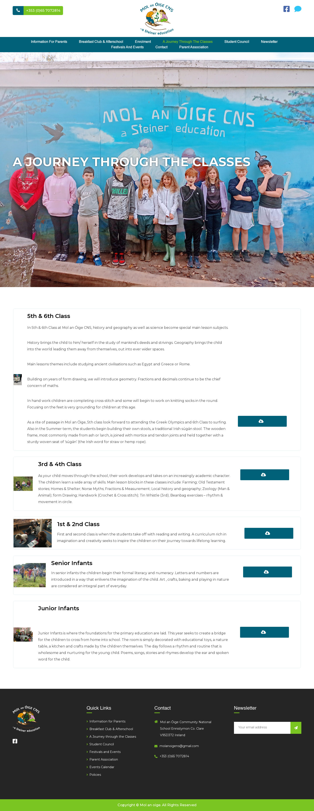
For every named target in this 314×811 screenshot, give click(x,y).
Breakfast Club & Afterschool (101, 42)
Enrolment (143, 42)
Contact (161, 47)
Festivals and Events (127, 47)
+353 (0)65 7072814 (43, 10)
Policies (95, 775)
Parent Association (193, 47)
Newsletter (269, 42)
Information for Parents (49, 42)
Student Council (236, 42)
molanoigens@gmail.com (179, 746)
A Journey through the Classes (188, 42)
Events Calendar (101, 767)
